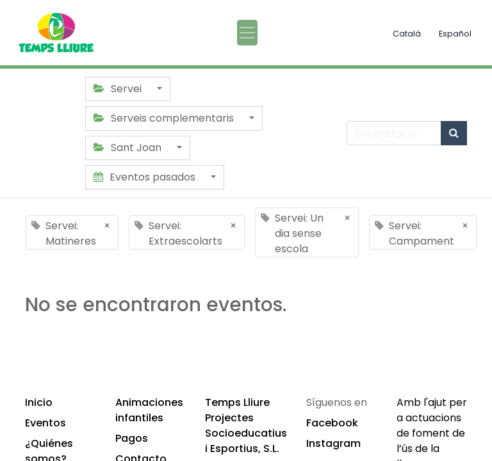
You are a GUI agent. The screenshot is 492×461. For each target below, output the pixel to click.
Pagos (131, 438)
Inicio (39, 402)
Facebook (332, 423)
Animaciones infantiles (149, 410)
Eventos (45, 423)
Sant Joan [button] (129, 147)
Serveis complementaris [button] (165, 118)
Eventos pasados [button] (146, 177)
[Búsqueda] (454, 133)
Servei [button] (119, 88)
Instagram (333, 443)
